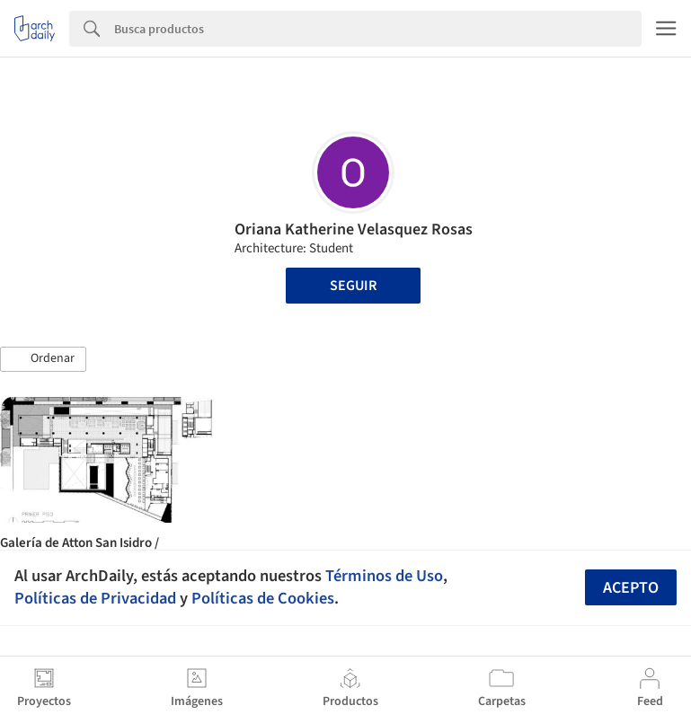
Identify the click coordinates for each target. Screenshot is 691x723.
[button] (43, 359)
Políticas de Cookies (262, 598)
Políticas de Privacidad (95, 598)
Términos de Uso (384, 575)
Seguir (353, 285)
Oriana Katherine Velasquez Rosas (354, 229)
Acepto (631, 588)
